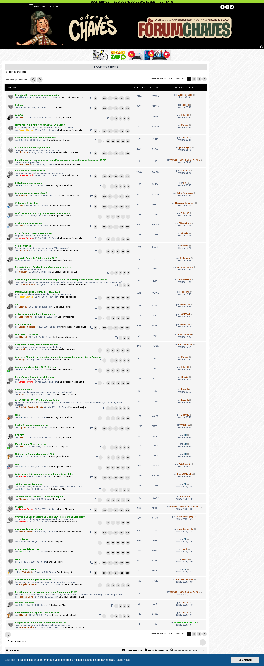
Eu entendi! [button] (245, 660)
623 (127, 573)
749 (127, 428)
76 (108, 543)
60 (113, 468)
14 (108, 239)
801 (127, 478)
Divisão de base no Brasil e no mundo (35, 137)
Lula (17, 559)
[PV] (185, 183)
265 (104, 510)
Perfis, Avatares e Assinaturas (31, 425)
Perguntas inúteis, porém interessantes (36, 344)
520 (110, 196)
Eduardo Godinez (27, 327)
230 (127, 108)
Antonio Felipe (26, 509)
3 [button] (199, 78)
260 (110, 227)
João (21, 206)
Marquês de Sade (27, 584)
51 (123, 251)
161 (116, 533)
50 (118, 251)
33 (123, 500)
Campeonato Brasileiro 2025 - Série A (35, 367)
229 (121, 108)
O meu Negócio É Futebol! (59, 140)
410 (121, 131)
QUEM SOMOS (100, 1)
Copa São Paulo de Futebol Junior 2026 (36, 258)
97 (128, 350)
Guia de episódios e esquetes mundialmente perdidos (44, 474)
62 (123, 468)
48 (108, 251)
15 (113, 239)
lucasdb (22, 394)
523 (127, 196)
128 (110, 328)
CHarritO (23, 117)
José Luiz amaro (185, 267)
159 (104, 533)
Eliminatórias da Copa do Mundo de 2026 (37, 612)
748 (121, 428)
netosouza (185, 170)
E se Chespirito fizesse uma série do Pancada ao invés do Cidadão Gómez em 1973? (60, 160)
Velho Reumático (185, 193)
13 (118, 318)
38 (123, 141)
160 (110, 533)
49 (113, 251)
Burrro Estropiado (185, 579)
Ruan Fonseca (185, 334)
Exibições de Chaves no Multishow (33, 233)
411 (127, 131)
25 (123, 217)
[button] (204, 79)
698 (104, 176)
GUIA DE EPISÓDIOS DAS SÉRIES (134, 1)
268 (121, 510)
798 (110, 478)
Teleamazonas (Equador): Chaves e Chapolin (39, 496)
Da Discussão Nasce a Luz (70, 97)
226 (104, 108)
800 (121, 478)
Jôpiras (22, 427)
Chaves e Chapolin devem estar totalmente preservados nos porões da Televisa (58, 357)
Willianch (23, 272)
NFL (17, 464)
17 (123, 239)
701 (121, 176)
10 (108, 383)
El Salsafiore (185, 223)
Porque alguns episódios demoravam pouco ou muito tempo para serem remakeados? (62, 279)
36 (113, 141)
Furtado (22, 349)
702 (127, 176)
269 (127, 510)
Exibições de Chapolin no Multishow (34, 377)
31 (128, 298)
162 (121, 533)
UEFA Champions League (28, 183)
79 (123, 543)
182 (127, 98)
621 (116, 573)
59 (108, 468)
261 (116, 227)
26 (128, 217)
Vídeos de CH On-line (26, 203)
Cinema (19, 507)
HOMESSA (185, 304)
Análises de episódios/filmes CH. (33, 147)
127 (104, 328)
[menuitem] (156, 650)
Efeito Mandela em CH (27, 549)
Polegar (185, 125)
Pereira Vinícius (26, 627)
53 (123, 553)
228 (116, 108)
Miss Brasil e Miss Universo (30, 444)
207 (116, 563)
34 (128, 500)
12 (113, 318)
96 (123, 350)
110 (116, 153)
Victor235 (27, 572)
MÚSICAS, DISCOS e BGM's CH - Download (37, 292)
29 (118, 298)
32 (118, 500)
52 (128, 251)
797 (104, 478)
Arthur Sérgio (25, 532)
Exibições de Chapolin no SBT (31, 170)
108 (104, 153)
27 (108, 298)
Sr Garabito (185, 258)
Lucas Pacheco (185, 95)
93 (108, 350)
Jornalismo (21, 539)
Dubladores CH (23, 324)
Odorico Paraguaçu (185, 517)
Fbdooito (185, 292)
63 (128, 468)
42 (128, 523)
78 (118, 543)
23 (113, 217)
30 (123, 298)
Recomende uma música (28, 529)
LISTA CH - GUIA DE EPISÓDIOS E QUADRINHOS (40, 125)
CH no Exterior (58, 499)
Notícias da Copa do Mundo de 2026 (34, 454)
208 (121, 563)
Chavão (185, 233)
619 (104, 573)
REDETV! (19, 435)
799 (116, 478)
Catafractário (185, 464)
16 (118, 239)
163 (127, 533)
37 (118, 141)
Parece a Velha (26, 597)
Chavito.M (24, 152)
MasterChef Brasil (25, 602)
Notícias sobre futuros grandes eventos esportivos (42, 213)
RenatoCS (185, 496)
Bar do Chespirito (55, 107)
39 (128, 141)
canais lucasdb (23, 389)
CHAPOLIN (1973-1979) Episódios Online (37, 400)
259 (104, 227)
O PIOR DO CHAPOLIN (26, 334)
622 (121, 573)
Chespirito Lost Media (62, 359)
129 (116, 328)
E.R (20, 107)
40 (118, 523)
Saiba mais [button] (123, 659)
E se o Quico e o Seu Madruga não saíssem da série (43, 267)
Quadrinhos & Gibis (25, 569)
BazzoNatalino (25, 317)
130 (121, 328)
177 (104, 207)
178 (104, 98)
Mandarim (23, 195)
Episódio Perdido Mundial (31, 407)
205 (104, 563)
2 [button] (194, 78)
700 (116, 176)
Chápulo (23, 499)
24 (118, 217)
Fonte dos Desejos (67, 297)
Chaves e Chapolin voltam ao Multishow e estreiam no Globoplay (50, 517)
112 (127, 153)
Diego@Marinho (185, 474)
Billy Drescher (25, 97)
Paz (20, 552)
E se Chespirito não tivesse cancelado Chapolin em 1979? (46, 592)
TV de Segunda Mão (62, 117)
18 (128, 239)
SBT (17, 304)
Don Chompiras (184, 344)
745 (104, 428)
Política (19, 105)
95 (118, 350)
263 (127, 227)
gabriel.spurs (185, 147)
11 (108, 318)
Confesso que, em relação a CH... (33, 193)
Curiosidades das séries (28, 223)
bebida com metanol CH (185, 622)
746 (110, 428)
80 (128, 543)
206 (110, 563)
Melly (185, 549)
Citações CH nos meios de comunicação (37, 95)
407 (104, 131)
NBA (17, 415)
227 (110, 108)
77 (113, 543)
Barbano (23, 476)
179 (110, 98)
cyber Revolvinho (185, 529)
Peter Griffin (25, 165)
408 (110, 131)
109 (110, 153)
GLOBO (19, 115)
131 (127, 328)
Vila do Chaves (23, 246)
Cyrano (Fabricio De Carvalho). (185, 160)
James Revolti (26, 175)
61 (118, 468)
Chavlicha (185, 425)
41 (123, 523)
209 (127, 563)
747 (116, 428)
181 (121, 98)
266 (110, 510)
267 (116, 510)
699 (110, 176)
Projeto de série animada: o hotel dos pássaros (40, 622)
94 (113, 350)
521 (116, 196)
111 (121, 153)
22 (108, 217)
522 (121, 196)
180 (116, 98)
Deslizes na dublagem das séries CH (35, 579)
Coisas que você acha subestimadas (35, 314)
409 (116, 131)
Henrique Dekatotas (185, 203)
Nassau (185, 105)
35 (108, 141)
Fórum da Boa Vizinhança (66, 250)
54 (128, 553)
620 (110, 573)
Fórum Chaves (26, 130)
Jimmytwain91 (185, 279)
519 (104, 196)
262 (121, 227)
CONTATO (166, 1)
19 (128, 418)
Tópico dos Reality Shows (28, 484)
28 (113, 298)
